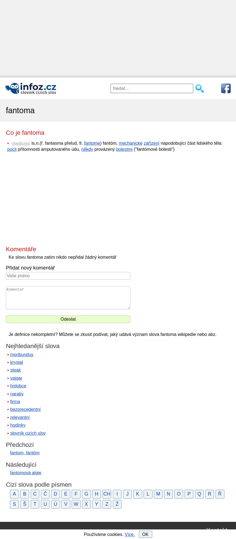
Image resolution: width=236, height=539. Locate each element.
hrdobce (18, 385)
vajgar (16, 378)
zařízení (151, 143)
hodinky (17, 425)
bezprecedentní (25, 409)
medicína (21, 143)
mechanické (130, 143)
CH (106, 494)
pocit (12, 149)
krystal (16, 362)
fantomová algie (25, 472)
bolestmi (124, 149)
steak (15, 370)
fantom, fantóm (25, 452)
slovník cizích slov (28, 433)
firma (15, 401)
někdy (87, 149)
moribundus (21, 354)
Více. (130, 534)
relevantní (20, 417)
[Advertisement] (118, 38)
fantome (92, 143)
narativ (17, 394)
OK (145, 534)
